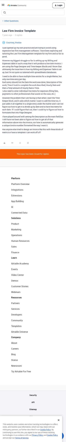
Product (15, 223)
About (14, 342)
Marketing (16, 229)
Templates (16, 326)
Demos (14, 280)
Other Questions (11, 21)
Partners (15, 303)
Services (15, 308)
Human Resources (20, 240)
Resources (16, 297)
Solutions (16, 218)
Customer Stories (19, 286)
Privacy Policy (37, 438)
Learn (14, 257)
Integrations (17, 189)
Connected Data (19, 212)
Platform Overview (20, 184)
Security (33, 395)
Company (16, 337)
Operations (16, 235)
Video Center (17, 274)
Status (14, 360)
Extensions (16, 195)
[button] (3, 5)
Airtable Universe (19, 331)
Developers (16, 314)
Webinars (15, 292)
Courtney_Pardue (13, 42)
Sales (14, 246)
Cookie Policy (45, 432)
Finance (15, 252)
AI (12, 206)
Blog (13, 354)
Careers (15, 348)
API (33, 402)
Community (17, 320)
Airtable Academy (20, 263)
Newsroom (16, 365)
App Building (17, 201)
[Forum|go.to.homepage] (17, 5)
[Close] (59, 423)
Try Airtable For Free (21, 371)
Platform (15, 178)
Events (14, 269)
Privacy (33, 416)
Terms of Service (21, 440)
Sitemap (33, 409)
